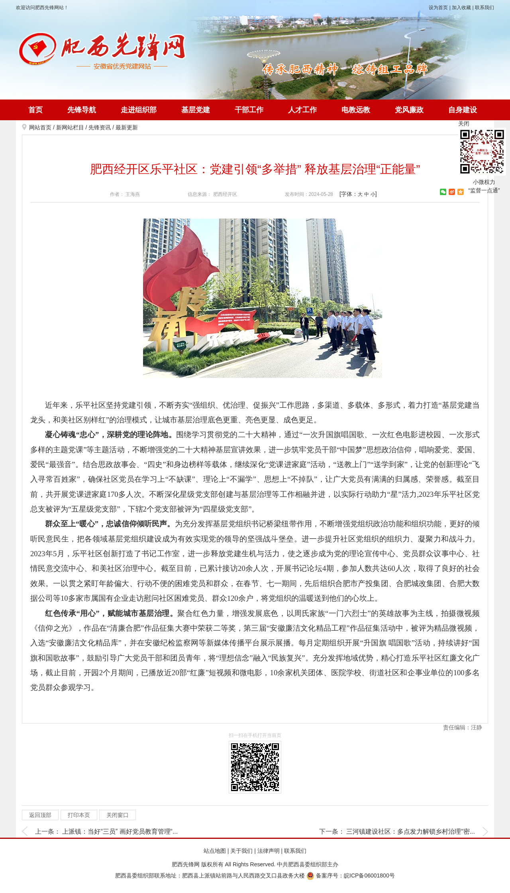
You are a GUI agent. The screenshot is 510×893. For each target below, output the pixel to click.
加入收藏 (461, 7)
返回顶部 (40, 815)
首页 (35, 110)
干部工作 (249, 110)
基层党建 (195, 110)
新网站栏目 (70, 127)
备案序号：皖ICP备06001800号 (350, 875)
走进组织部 (139, 110)
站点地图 (215, 851)
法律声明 (268, 851)
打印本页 (79, 815)
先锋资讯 (99, 127)
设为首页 (438, 7)
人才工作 (302, 110)
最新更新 (127, 127)
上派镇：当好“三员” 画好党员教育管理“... (120, 831)
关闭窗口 (117, 815)
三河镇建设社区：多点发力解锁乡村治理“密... (410, 831)
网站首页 (40, 127)
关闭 (463, 123)
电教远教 (355, 110)
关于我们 (241, 851)
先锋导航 (81, 110)
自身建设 (462, 110)
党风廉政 (409, 110)
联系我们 (484, 7)
